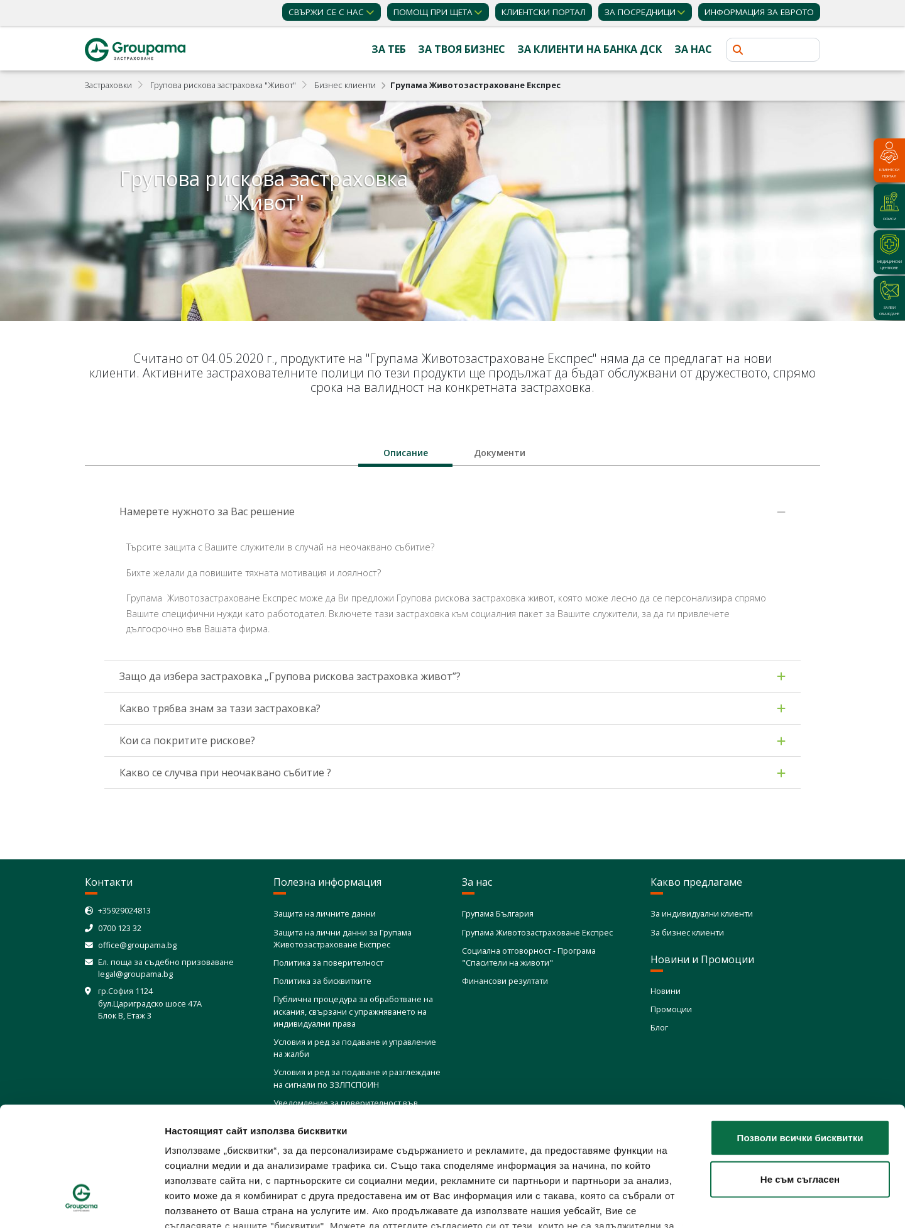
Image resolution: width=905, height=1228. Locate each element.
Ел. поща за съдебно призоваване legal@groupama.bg (166, 968)
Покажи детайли (745, 1203)
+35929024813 (124, 910)
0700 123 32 (119, 928)
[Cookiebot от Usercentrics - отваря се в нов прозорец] (81, 1203)
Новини (665, 990)
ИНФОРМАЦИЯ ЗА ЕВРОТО (759, 12)
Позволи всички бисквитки (800, 1035)
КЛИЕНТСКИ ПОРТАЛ (544, 12)
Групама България (498, 913)
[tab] (405, 452)
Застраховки (108, 85)
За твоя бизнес (461, 49)
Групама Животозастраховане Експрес (537, 932)
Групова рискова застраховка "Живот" (223, 85)
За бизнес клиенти (687, 932)
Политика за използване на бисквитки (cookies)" (285, 1154)
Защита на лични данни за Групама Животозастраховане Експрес (342, 938)
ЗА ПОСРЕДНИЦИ (640, 12)
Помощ (433, 12)
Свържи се (326, 12)
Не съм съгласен (800, 1076)
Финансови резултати (505, 980)
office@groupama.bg (137, 945)
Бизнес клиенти (345, 85)
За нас (693, 49)
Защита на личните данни (324, 913)
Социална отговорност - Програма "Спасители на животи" (529, 956)
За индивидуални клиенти (701, 913)
